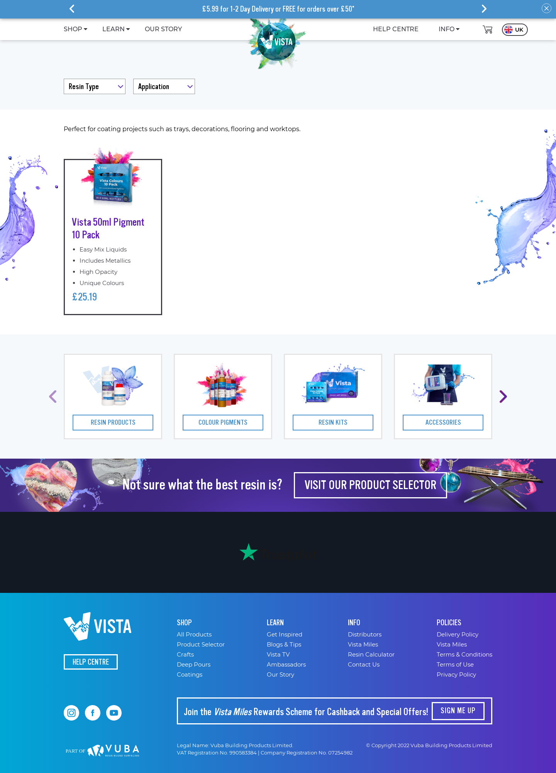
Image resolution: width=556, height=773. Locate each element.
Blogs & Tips (284, 644)
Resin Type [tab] (84, 86)
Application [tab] (153, 86)
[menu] (259, 29)
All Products (194, 634)
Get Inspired (284, 634)
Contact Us (364, 664)
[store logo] (276, 41)
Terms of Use (455, 664)
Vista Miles (363, 644)
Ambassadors (286, 664)
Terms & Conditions (464, 654)
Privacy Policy (456, 674)
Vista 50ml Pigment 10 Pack (108, 228)
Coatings (189, 674)
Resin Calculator (371, 654)
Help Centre (91, 662)
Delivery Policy (457, 634)
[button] (515, 30)
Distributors (364, 634)
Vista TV (278, 654)
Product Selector (201, 644)
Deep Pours (193, 664)
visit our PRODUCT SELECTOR (370, 485)
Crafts (185, 654)
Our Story (280, 674)
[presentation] (72, 8)
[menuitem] (73, 29)
